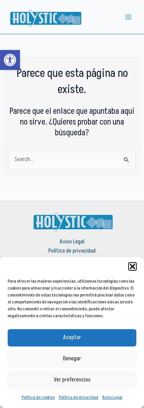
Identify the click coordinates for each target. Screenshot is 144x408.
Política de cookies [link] (38, 397)
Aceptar (72, 337)
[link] (10, 60)
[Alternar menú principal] (128, 17)
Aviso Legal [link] (112, 397)
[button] (132, 266)
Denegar (72, 359)
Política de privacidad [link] (78, 397)
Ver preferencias (72, 380)
